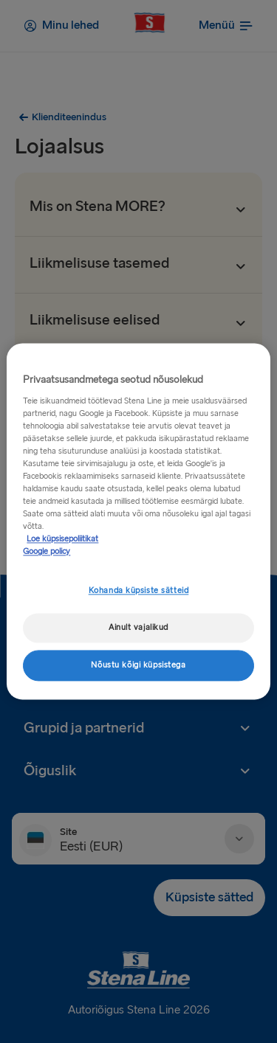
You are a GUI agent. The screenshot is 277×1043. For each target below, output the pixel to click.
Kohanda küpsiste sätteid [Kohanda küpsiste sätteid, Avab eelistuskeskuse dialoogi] (139, 591)
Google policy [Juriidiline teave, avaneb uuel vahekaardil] (46, 552)
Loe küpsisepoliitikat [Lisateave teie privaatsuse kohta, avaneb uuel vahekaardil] (62, 539)
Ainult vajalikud (138, 628)
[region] (138, 521)
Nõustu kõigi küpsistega (138, 665)
